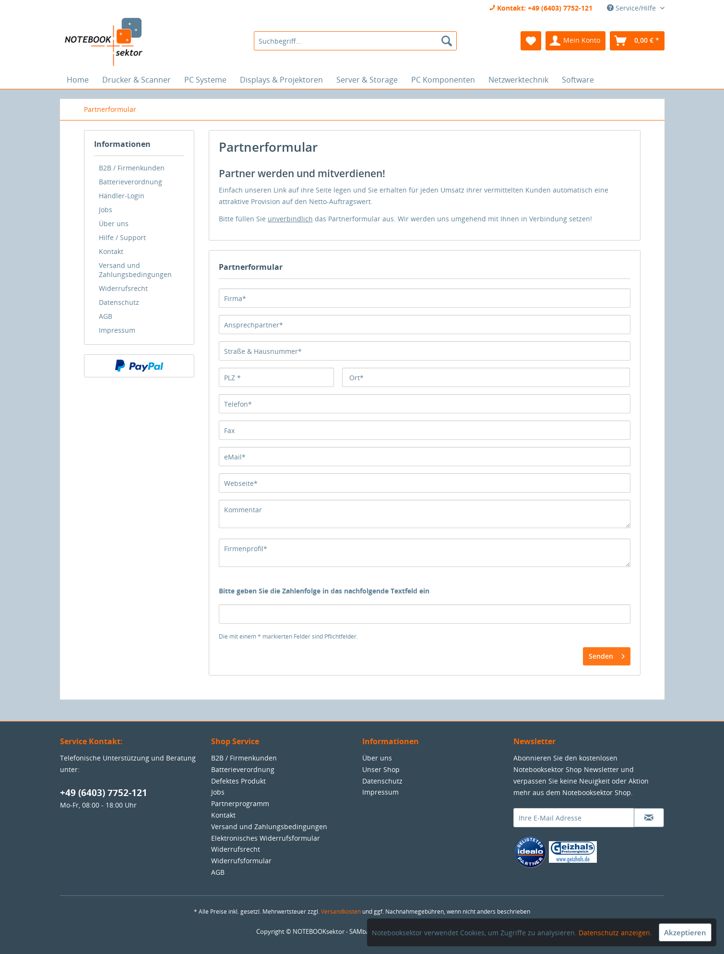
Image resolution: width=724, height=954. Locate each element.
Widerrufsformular (241, 860)
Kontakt (111, 251)
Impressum (117, 330)
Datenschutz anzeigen (614, 932)
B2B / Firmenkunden (132, 167)
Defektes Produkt (238, 780)
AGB (105, 316)
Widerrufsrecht (123, 288)
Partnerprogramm (240, 803)
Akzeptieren (685, 932)
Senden (607, 655)
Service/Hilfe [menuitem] (632, 7)
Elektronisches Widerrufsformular (265, 838)
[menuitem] (355, 40)
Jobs (105, 209)
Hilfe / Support (122, 237)
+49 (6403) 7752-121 (103, 792)
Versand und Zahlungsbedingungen (135, 270)
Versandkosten (341, 911)
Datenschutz (119, 302)
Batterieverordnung (130, 181)
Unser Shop (381, 769)
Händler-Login (121, 195)
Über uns (114, 223)
